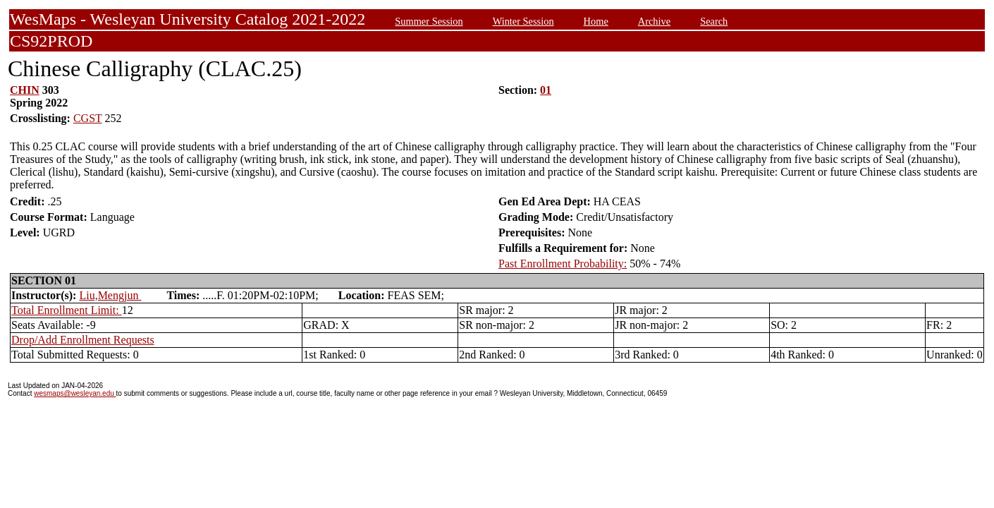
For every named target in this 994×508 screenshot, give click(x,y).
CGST (87, 118)
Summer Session (428, 21)
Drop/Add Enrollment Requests (82, 340)
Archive (654, 21)
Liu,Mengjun (110, 295)
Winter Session (523, 21)
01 (545, 90)
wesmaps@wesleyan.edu (75, 393)
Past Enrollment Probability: (562, 264)
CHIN (24, 90)
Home (596, 21)
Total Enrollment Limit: (66, 310)
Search (714, 21)
